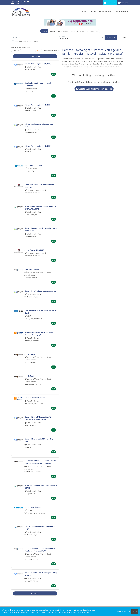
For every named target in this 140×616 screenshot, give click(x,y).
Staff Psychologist (31, 269)
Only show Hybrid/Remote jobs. (26, 41)
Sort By (15, 51)
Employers (123, 2)
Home (85, 11)
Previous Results (35, 56)
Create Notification (50, 51)
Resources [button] (122, 11)
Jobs (93, 11)
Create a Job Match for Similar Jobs (94, 88)
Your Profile (106, 11)
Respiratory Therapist (33, 507)
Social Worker (30, 354)
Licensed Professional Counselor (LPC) (40, 291)
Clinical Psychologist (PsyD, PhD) (37, 64)
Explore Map (63, 31)
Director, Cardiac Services (34, 398)
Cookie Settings (123, 611)
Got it (135, 611)
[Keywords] (35, 37)
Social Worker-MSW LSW (34, 250)
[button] (122, 37)
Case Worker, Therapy (33, 165)
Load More (35, 593)
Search (44, 31)
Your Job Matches (77, 31)
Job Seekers (110, 2)
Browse (52, 31)
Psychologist (29, 376)
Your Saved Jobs (92, 31)
